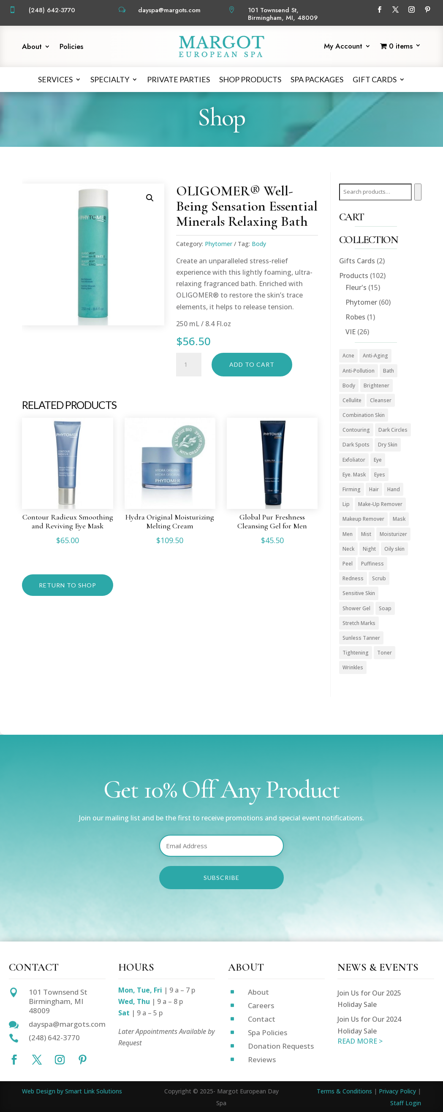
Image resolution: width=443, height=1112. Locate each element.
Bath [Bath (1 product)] (388, 370)
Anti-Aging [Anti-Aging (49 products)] (375, 355)
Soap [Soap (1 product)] (385, 608)
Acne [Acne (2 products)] (348, 355)
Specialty (109, 79)
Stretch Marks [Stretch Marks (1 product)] (358, 623)
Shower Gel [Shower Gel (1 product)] (356, 608)
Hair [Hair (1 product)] (374, 489)
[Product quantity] (188, 364)
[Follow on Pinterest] (427, 9)
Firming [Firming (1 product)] (351, 489)
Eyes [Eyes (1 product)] (379, 474)
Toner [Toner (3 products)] (384, 652)
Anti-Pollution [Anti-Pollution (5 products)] (358, 370)
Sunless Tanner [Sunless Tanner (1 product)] (361, 637)
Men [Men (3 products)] (347, 534)
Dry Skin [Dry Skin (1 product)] (387, 444)
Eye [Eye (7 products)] (378, 459)
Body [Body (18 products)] (348, 385)
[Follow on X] (395, 9)
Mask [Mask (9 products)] (399, 518)
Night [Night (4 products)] (369, 548)
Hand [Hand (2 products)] (393, 489)
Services (55, 79)
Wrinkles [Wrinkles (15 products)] (352, 667)
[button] (150, 198)
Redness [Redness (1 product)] (353, 578)
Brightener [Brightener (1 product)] (376, 385)
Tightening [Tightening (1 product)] (355, 652)
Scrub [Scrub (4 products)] (379, 578)
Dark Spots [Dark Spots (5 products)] (356, 444)
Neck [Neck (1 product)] (348, 548)
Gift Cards (375, 79)
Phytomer (218, 244)
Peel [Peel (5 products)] (347, 563)
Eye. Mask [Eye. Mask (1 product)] (354, 474)
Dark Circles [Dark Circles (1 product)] (393, 429)
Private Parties (178, 79)
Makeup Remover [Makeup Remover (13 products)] (363, 518)
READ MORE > (360, 1041)
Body (259, 244)
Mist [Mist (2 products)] (366, 534)
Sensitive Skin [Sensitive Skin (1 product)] (358, 593)
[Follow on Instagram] (411, 9)
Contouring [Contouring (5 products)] (356, 429)
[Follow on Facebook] (379, 9)
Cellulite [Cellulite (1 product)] (351, 400)
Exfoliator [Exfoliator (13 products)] (353, 459)
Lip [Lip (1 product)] (346, 504)
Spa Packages (317, 79)
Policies (71, 47)
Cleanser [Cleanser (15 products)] (380, 400)
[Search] (417, 192)
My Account (343, 47)
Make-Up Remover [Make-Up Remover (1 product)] (380, 504)
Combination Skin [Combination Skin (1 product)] (363, 415)
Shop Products (250, 79)
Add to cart (251, 364)
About (32, 47)
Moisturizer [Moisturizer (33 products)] (393, 534)
